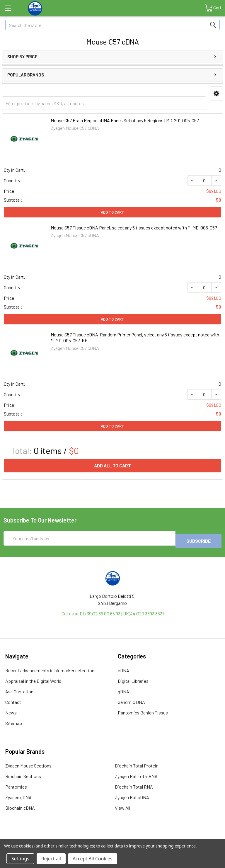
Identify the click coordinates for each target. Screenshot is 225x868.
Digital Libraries (133, 678)
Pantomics (16, 784)
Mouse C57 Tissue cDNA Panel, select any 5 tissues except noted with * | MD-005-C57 (134, 227)
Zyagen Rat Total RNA (136, 773)
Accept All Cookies (92, 858)
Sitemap (13, 720)
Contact (13, 699)
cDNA (123, 667)
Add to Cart (112, 212)
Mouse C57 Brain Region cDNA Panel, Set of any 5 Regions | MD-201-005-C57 (125, 120)
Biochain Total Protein (136, 763)
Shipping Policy (85, 837)
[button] (216, 93)
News (11, 710)
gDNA (123, 689)
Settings (20, 858)
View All (122, 805)
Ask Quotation (19, 689)
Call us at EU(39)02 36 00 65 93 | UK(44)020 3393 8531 (113, 611)
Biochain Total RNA (134, 784)
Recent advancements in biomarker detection (49, 667)
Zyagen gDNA (18, 794)
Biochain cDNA (20, 805)
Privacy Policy (194, 837)
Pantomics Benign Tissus (143, 710)
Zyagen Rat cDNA (132, 794)
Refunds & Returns (140, 837)
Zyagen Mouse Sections (28, 763)
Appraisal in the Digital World (33, 678)
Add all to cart (112, 465)
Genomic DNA (131, 699)
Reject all (51, 858)
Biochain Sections (23, 773)
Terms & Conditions (31, 837)
